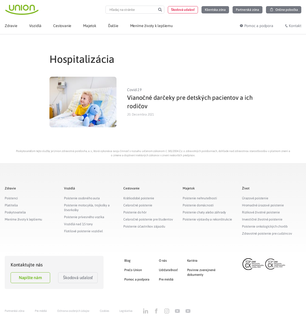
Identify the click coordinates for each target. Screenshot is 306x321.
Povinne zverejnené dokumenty (201, 272)
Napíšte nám (30, 277)
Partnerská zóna (14, 311)
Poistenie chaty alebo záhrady (204, 212)
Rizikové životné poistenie (261, 212)
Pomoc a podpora (136, 279)
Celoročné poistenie (137, 205)
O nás (163, 260)
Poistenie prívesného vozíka (84, 217)
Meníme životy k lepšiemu (23, 219)
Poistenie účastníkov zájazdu (144, 226)
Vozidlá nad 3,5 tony (78, 224)
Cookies (104, 311)
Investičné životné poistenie (262, 219)
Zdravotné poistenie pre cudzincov (267, 233)
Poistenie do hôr (135, 212)
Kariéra (192, 260)
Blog (127, 260)
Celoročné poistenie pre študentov (148, 219)
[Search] (160, 9)
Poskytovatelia (15, 212)
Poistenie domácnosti (198, 205)
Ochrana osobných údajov (73, 311)
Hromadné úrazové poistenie (263, 205)
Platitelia (11, 205)
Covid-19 (134, 90)
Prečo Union (133, 270)
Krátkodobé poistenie (138, 198)
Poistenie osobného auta (82, 198)
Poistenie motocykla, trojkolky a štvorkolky (87, 207)
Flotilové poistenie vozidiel (83, 231)
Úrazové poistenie (255, 198)
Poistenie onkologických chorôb (265, 226)
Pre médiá (166, 279)
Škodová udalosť (78, 277)
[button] (183, 9)
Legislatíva (126, 311)
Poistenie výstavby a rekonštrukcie (207, 219)
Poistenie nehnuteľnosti (200, 198)
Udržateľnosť (168, 270)
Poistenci (11, 198)
